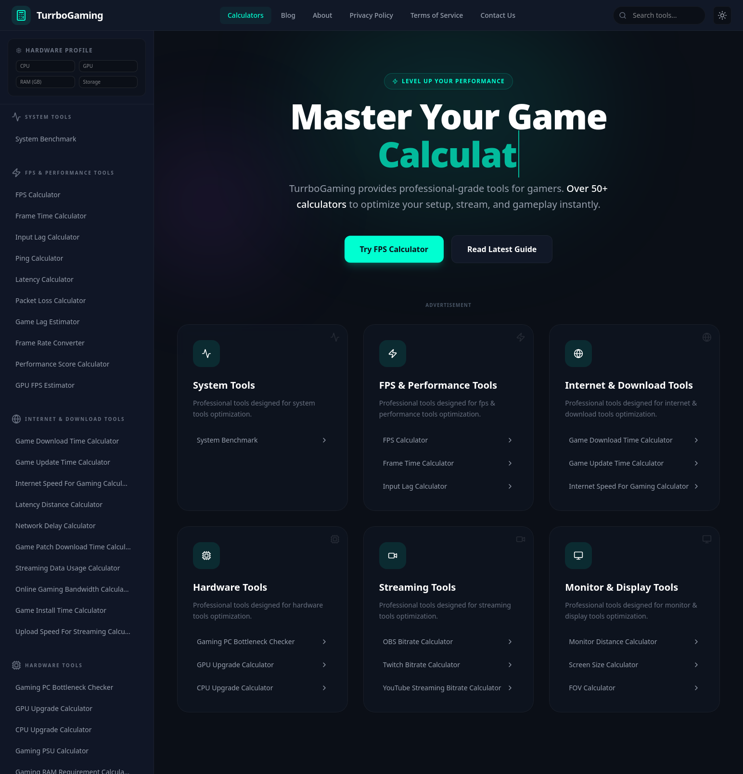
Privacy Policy (371, 15)
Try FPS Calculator (394, 249)
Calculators (246, 15)
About (323, 15)
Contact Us (497, 15)
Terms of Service (436, 15)
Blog (288, 15)
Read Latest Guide (502, 249)
